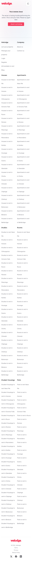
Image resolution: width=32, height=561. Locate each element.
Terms (16, 548)
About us (20, 47)
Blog (2, 70)
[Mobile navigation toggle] (28, 3)
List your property (7, 47)
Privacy (16, 550)
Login (3, 58)
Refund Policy (16, 552)
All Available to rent (7, 66)
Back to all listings (16, 24)
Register (4, 62)
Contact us (20, 51)
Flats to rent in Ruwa (24, 415)
